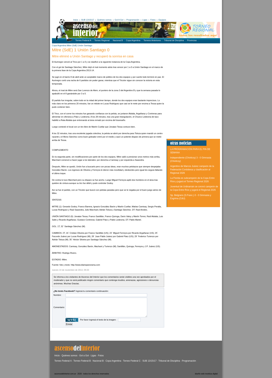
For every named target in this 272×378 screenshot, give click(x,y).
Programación (132, 20)
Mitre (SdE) (72, 45)
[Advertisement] (107, 8)
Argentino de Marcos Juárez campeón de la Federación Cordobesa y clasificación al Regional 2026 (192, 169)
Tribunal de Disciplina (174, 40)
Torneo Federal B (82, 361)
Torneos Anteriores (152, 40)
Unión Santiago (85, 45)
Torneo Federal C (132, 361)
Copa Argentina (133, 40)
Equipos (162, 20)
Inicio (75, 20)
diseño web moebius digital (206, 374)
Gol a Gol (84, 355)
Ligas (144, 20)
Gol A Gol (119, 20)
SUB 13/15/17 (87, 20)
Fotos (153, 20)
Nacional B (118, 40)
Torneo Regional (102, 40)
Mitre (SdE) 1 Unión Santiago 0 (81, 50)
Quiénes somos (104, 20)
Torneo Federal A (83, 40)
